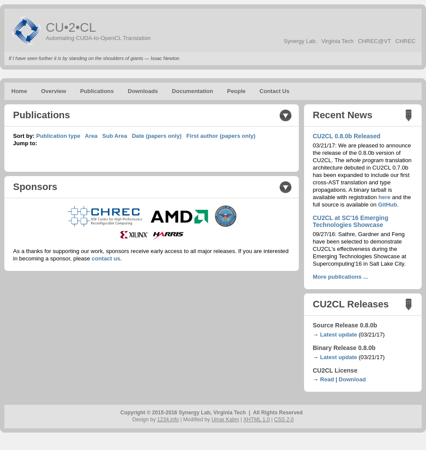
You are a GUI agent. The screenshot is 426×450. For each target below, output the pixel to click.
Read (327, 379)
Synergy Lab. (300, 41)
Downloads (143, 91)
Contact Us (275, 91)
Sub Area (114, 136)
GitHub (387, 204)
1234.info (168, 420)
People (236, 91)
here (385, 197)
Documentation (192, 91)
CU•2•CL (71, 27)
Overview (53, 91)
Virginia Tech (337, 41)
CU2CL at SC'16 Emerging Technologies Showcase (350, 221)
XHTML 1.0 (256, 420)
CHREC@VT (374, 41)
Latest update (338, 334)
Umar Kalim (225, 420)
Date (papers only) (157, 136)
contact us (106, 258)
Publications (97, 91)
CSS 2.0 (284, 420)
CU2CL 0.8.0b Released (346, 136)
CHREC (406, 41)
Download (352, 379)
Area (91, 136)
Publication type (58, 136)
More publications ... (340, 276)
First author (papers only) (221, 136)
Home (19, 91)
